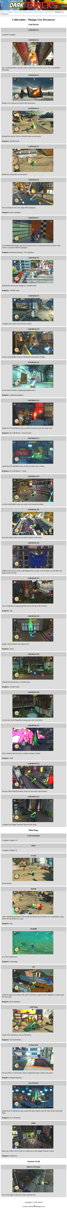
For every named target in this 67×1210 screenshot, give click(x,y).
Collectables (48, 12)
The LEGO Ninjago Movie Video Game (28, 12)
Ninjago (9, 12)
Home (3, 12)
